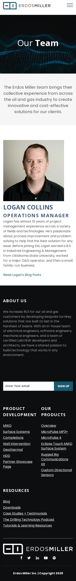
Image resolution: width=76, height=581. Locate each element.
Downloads (12, 507)
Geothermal (13, 449)
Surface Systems (16, 431)
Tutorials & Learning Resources (27, 525)
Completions (13, 437)
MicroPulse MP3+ (54, 431)
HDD (6, 455)
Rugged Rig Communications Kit (54, 459)
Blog (6, 501)
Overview (48, 425)
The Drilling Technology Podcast (28, 519)
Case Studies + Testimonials (25, 513)
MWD (7, 425)
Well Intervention (16, 443)
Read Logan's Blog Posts (22, 274)
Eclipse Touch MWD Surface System (56, 446)
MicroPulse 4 (51, 437)
